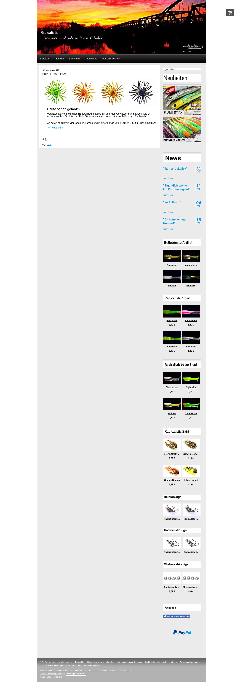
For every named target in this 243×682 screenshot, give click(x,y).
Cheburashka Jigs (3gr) (176, 587)
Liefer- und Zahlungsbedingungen (184, 662)
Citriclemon (191, 413)
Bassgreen (172, 320)
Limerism (172, 346)
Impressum (45, 670)
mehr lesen (168, 178)
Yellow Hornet (191, 480)
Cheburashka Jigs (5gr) (194, 587)
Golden (172, 413)
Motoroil (190, 285)
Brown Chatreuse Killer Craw (178, 454)
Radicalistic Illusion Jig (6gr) (178, 519)
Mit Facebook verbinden (177, 616)
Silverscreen (172, 387)
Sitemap (59, 674)
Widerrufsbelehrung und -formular (71, 670)
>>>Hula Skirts (55, 127)
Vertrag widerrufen (75, 674)
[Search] (182, 69)
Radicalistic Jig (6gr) (174, 552)
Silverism (191, 346)
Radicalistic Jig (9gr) (194, 552)
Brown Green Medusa (194, 454)
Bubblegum (191, 320)
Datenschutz (124, 670)
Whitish (172, 285)
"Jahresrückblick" (175, 168)
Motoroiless (191, 265)
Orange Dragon (172, 480)
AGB (53, 670)
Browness (172, 265)
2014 (49, 144)
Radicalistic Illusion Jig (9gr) (198, 519)
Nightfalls (191, 387)
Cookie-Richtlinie (47, 674)
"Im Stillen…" (172, 202)
